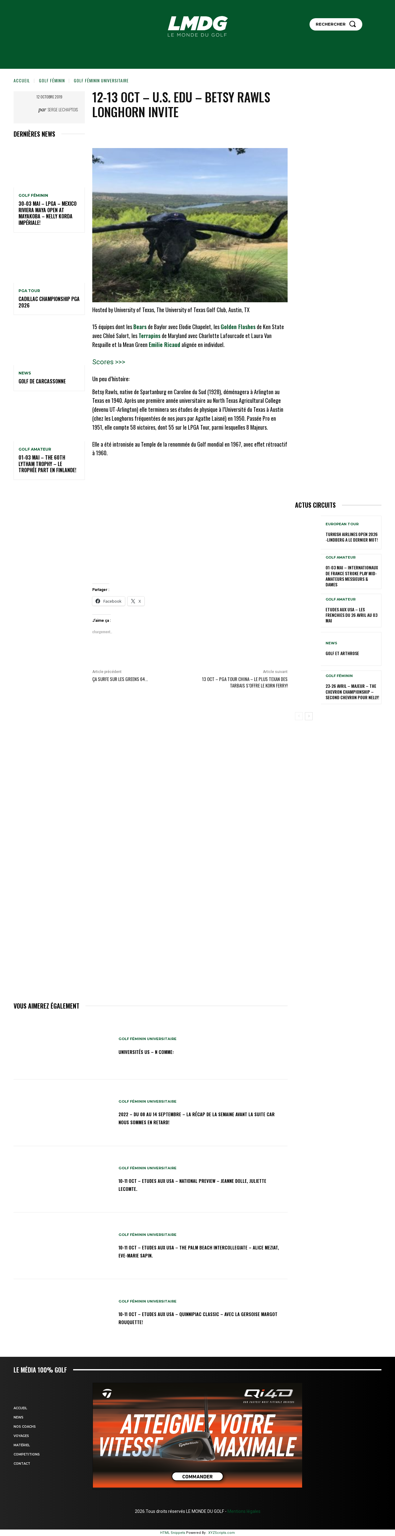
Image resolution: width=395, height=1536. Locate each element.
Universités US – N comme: (153, 1051)
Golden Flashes (238, 327)
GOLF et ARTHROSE (342, 653)
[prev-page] (299, 716)
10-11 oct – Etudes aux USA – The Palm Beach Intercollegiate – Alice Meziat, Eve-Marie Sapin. (201, 1250)
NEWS (25, 373)
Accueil (22, 80)
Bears (140, 327)
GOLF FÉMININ (52, 80)
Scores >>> (108, 362)
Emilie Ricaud (164, 345)
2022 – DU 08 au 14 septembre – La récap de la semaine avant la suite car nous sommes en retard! (193, 1117)
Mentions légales (243, 1511)
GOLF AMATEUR (35, 449)
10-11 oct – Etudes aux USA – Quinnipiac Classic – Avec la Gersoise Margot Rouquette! (196, 1317)
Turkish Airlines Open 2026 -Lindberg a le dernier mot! (352, 537)
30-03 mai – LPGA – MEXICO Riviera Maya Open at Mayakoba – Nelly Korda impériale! (48, 213)
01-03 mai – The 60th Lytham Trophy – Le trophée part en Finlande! (47, 464)
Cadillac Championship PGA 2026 (49, 302)
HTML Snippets (172, 1533)
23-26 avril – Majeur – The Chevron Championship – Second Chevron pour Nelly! (352, 691)
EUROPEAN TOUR (342, 524)
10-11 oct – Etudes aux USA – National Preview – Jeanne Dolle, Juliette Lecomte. (193, 1184)
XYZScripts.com (221, 1533)
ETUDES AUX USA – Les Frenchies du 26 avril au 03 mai (351, 615)
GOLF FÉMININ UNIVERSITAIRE (101, 80)
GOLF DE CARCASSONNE (42, 381)
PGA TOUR (29, 291)
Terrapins (149, 336)
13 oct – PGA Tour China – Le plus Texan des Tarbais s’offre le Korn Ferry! (245, 682)
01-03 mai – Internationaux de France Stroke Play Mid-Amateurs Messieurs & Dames (352, 576)
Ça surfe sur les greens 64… (120, 678)
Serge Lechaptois (63, 109)
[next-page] (309, 716)
